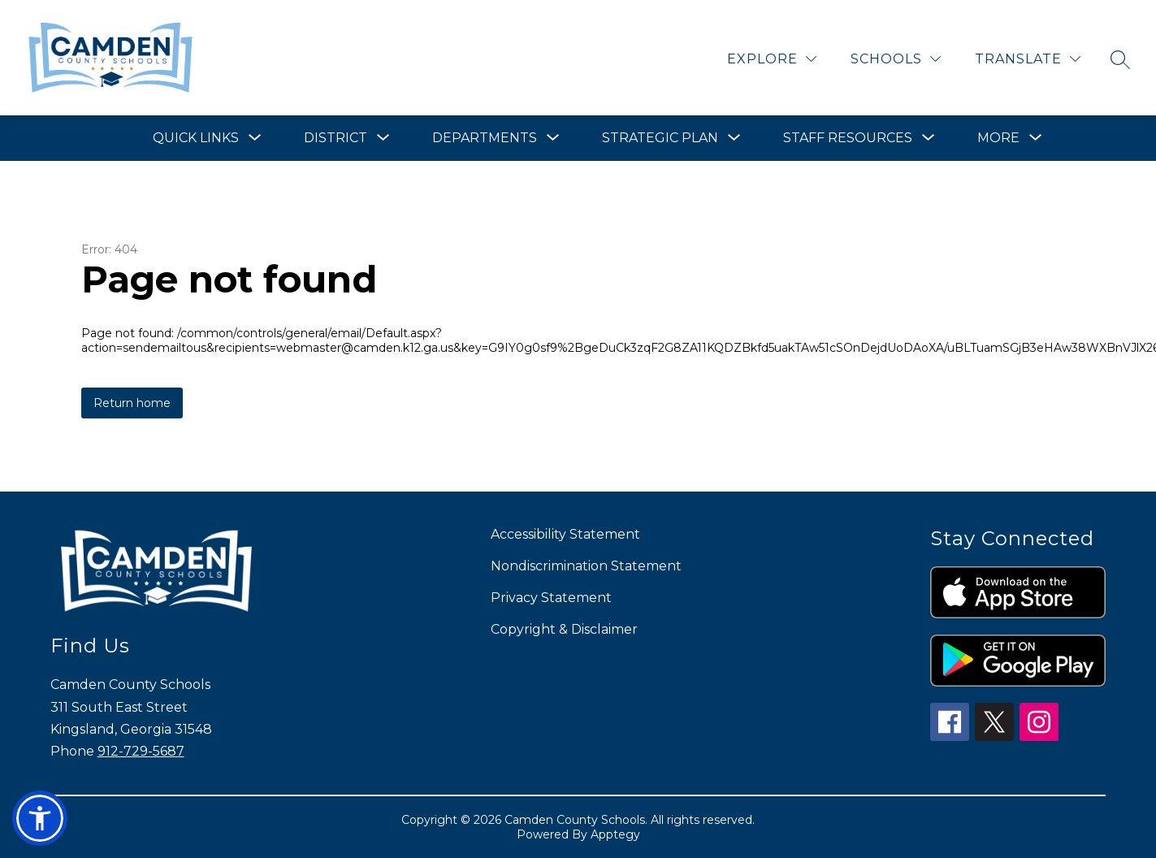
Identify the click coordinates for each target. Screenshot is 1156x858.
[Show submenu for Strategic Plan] (660, 138)
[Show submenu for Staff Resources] (847, 138)
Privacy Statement (551, 597)
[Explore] (771, 59)
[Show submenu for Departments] (484, 138)
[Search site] (1120, 59)
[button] (39, 818)
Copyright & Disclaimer (564, 629)
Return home (132, 403)
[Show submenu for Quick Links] (196, 138)
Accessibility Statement (565, 534)
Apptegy (615, 834)
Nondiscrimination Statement (586, 566)
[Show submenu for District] (335, 138)
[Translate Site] (1028, 59)
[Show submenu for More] (998, 138)
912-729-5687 (140, 751)
